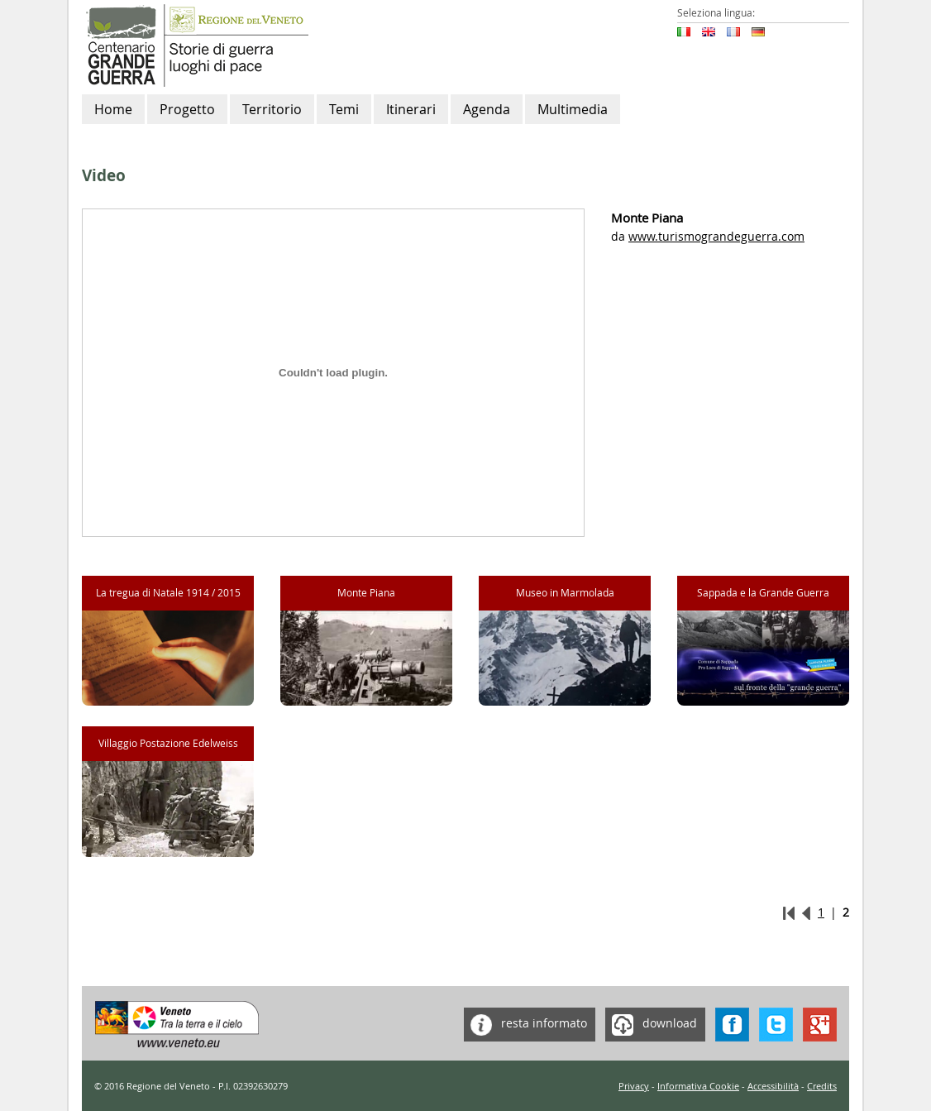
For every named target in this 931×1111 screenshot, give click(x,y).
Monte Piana (366, 593)
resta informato (525, 1025)
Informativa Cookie (698, 1086)
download (651, 1025)
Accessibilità (773, 1086)
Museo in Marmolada (565, 593)
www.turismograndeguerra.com (716, 236)
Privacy (633, 1086)
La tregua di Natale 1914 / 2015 (168, 593)
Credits (822, 1086)
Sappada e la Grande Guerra (763, 593)
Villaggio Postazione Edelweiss (168, 743)
